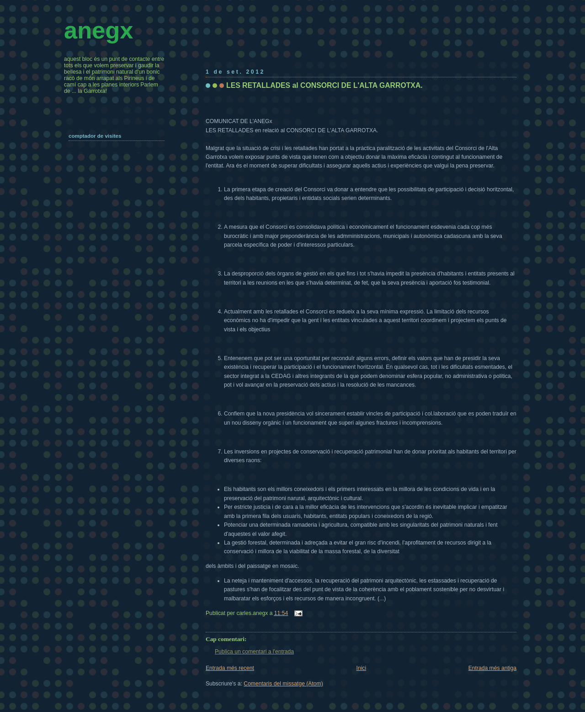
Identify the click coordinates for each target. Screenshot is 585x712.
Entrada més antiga (492, 668)
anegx (98, 30)
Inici (361, 668)
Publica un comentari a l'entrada (254, 651)
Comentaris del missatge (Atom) (283, 683)
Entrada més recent (230, 668)
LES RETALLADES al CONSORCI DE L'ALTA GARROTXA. (324, 85)
